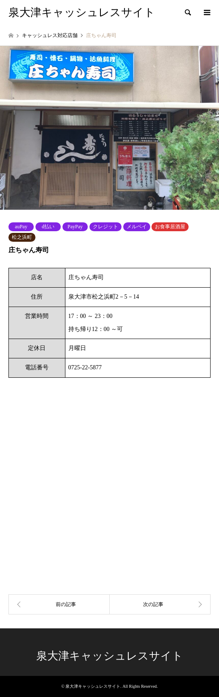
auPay (21, 227)
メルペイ (137, 227)
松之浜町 (22, 237)
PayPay (75, 227)
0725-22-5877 (85, 367)
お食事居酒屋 (170, 227)
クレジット (105, 227)
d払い (48, 227)
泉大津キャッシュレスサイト (109, 656)
